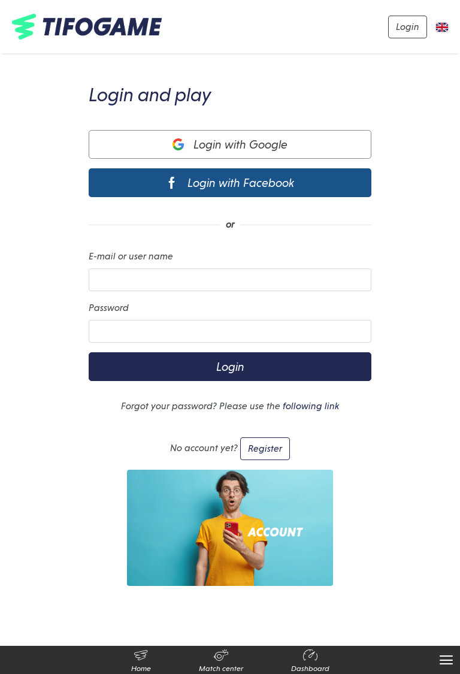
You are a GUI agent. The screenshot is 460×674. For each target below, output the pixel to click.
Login (407, 26)
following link (311, 406)
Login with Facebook (230, 183)
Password (109, 307)
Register (265, 448)
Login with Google (230, 144)
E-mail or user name (131, 256)
